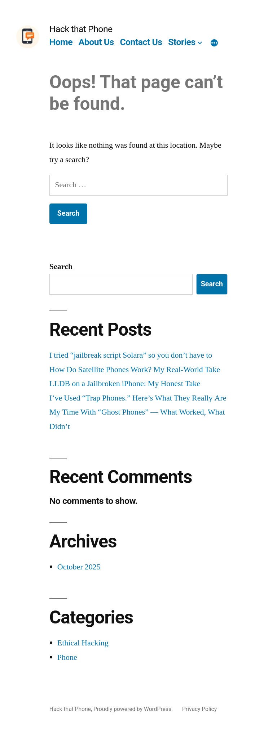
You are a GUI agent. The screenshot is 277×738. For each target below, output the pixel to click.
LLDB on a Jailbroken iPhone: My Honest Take (124, 384)
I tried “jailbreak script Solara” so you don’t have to (130, 355)
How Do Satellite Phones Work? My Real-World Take (134, 369)
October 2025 (79, 567)
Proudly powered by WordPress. (133, 709)
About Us (96, 42)
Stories (181, 42)
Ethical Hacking (83, 643)
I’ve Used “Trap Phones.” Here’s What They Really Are (138, 398)
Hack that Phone (81, 29)
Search (60, 266)
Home (60, 42)
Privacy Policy (199, 709)
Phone (67, 657)
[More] (214, 43)
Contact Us (141, 42)
